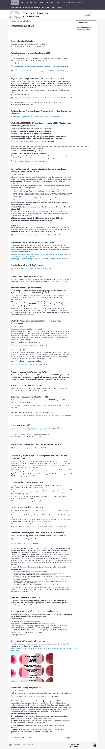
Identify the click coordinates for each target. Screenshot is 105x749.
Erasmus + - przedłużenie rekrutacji (27, 276)
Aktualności (82, 23)
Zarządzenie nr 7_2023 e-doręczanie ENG (26, 364)
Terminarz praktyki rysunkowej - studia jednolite (29, 141)
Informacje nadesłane (83, 29)
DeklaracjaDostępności (74, 745)
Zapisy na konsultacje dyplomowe (26, 287)
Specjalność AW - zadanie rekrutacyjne (28, 641)
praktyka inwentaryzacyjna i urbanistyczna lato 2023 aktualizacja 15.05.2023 (38, 98)
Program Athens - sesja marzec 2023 (27, 482)
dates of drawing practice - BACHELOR (26, 161)
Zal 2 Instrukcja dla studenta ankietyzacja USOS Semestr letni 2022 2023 (36, 66)
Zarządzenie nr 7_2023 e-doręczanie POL (26, 345)
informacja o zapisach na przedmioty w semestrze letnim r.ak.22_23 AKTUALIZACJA (40, 405)
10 (30, 738)
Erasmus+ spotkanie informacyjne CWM (29, 372)
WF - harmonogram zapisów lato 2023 (25, 448)
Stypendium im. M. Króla (22, 41)
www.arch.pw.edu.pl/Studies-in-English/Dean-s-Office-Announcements (35, 117)
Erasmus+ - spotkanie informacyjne (26, 385)
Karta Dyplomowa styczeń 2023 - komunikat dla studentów (37, 532)
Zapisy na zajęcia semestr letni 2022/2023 (29, 397)
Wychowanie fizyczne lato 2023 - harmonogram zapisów (36, 444)
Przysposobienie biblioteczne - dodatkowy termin (33, 242)
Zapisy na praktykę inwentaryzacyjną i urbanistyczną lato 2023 (39, 78)
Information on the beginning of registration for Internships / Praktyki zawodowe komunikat (38, 170)
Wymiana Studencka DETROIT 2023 (26, 597)
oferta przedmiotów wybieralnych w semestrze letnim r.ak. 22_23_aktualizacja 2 (39, 415)
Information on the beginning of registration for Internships (32, 235)
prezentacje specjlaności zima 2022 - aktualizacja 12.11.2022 (32, 696)
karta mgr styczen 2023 (21, 543)
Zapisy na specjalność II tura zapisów (27, 507)
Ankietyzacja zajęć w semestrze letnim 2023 (30, 53)
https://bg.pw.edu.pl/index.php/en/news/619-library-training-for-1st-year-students (39, 259)
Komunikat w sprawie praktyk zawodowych (28, 268)
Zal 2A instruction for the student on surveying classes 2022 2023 (34, 71)
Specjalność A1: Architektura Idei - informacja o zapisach (36, 611)
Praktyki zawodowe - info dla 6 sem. (27, 265)
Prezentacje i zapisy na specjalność (26, 687)
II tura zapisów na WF (20, 425)
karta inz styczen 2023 (21, 539)
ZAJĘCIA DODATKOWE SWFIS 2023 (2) (23, 435)
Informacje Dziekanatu (84, 27)
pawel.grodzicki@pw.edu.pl (24, 626)
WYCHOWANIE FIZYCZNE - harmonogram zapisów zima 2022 (30, 428)
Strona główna (17, 21)
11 (31, 738)
